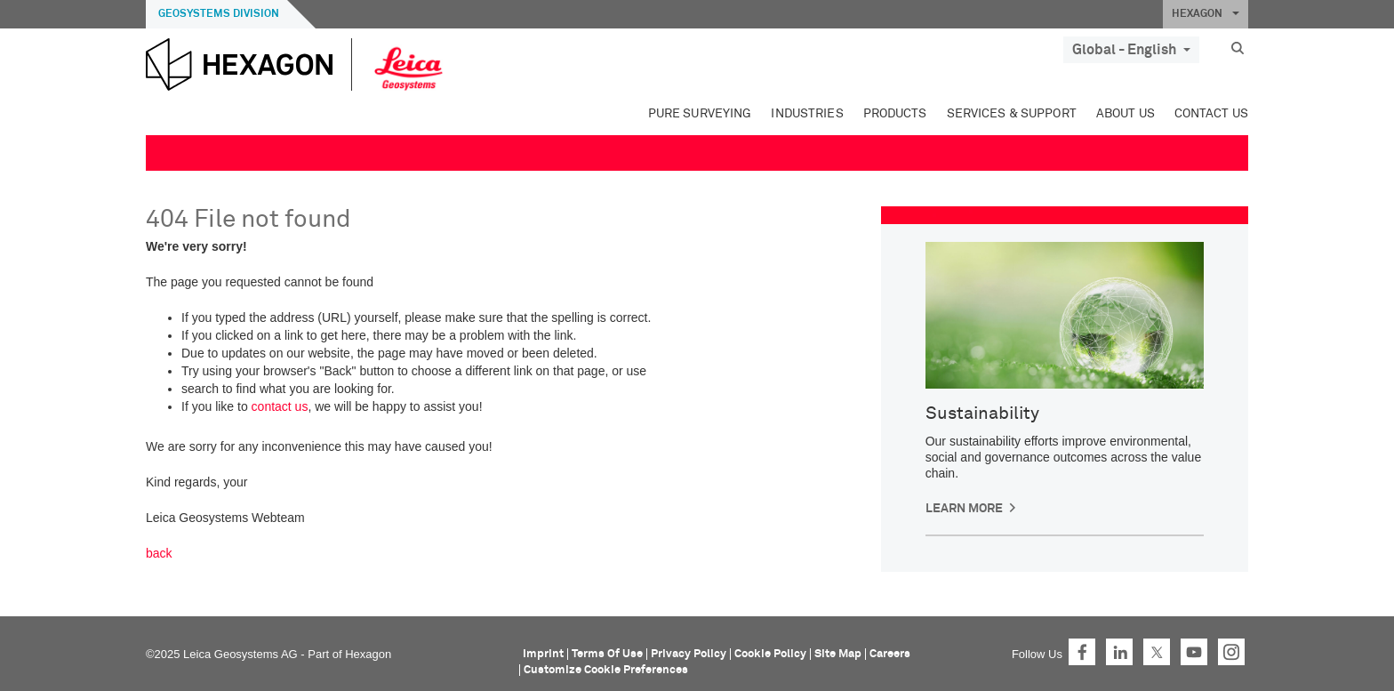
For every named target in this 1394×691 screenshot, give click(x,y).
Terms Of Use (607, 654)
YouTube (1194, 652)
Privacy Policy (688, 654)
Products (895, 114)
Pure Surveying (700, 114)
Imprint (543, 654)
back (159, 553)
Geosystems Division (218, 14)
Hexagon (368, 654)
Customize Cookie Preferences (606, 670)
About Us (1125, 114)
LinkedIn (1119, 652)
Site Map (837, 654)
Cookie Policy (770, 654)
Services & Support (1012, 114)
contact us (280, 406)
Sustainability (982, 413)
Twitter (1156, 652)
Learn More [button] (964, 508)
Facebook (1082, 652)
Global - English (1131, 50)
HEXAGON (1205, 14)
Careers (889, 654)
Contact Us (1211, 114)
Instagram (1231, 652)
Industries (807, 114)
